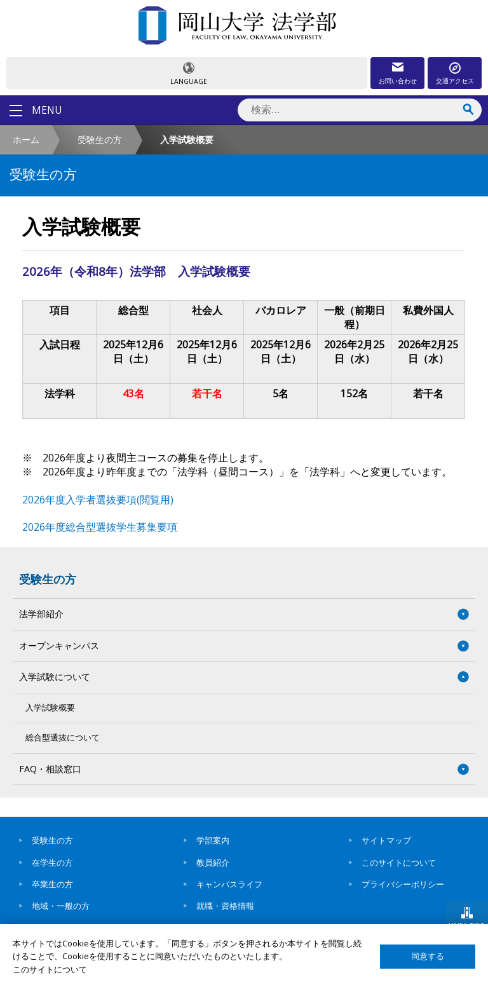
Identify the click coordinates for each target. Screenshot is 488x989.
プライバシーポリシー (403, 884)
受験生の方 (100, 139)
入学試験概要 (50, 707)
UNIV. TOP (467, 925)
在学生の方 (52, 862)
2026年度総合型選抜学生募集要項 (99, 527)
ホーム (26, 139)
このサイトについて (399, 862)
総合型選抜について (62, 737)
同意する (427, 956)
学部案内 (212, 840)
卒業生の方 (52, 884)
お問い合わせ (398, 80)
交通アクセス (455, 80)
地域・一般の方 (61, 905)
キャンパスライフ (229, 884)
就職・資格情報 (225, 905)
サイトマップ (386, 840)
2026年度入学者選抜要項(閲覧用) (97, 500)
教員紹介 (212, 862)
